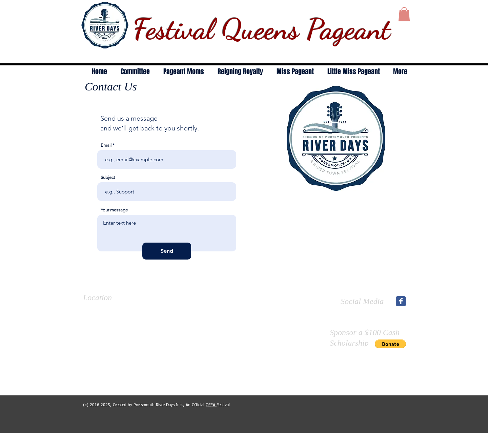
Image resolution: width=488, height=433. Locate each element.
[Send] (166, 251)
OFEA (211, 405)
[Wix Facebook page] (401, 301)
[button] (404, 14)
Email (106, 145)
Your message (114, 210)
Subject (108, 177)
